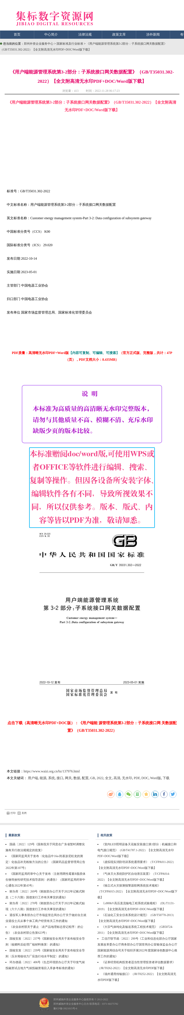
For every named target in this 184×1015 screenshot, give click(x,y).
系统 (51, 778)
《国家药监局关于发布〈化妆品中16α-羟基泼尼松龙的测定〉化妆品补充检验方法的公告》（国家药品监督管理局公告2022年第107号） (45, 862)
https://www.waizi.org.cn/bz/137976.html (52, 771)
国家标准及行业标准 (70, 43)
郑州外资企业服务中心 (38, 43)
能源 (43, 778)
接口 (60, 778)
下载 (166, 778)
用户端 (33, 778)
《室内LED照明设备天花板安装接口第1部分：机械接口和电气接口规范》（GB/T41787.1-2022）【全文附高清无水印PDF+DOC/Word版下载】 (137, 850)
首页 (17, 34)
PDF (137, 778)
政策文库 (119, 34)
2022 (100, 778)
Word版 (155, 778)
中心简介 (51, 34)
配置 (85, 778)
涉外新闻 (153, 34)
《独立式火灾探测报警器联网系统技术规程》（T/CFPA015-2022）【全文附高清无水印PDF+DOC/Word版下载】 (137, 891)
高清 (117, 778)
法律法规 (85, 34)
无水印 (127, 778)
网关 (68, 778)
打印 (11, 813)
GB (92, 778)
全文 (108, 778)
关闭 (22, 813)
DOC (145, 778)
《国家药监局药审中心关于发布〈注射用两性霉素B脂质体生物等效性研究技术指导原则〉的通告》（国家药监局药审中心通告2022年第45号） (45, 879)
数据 (76, 778)
